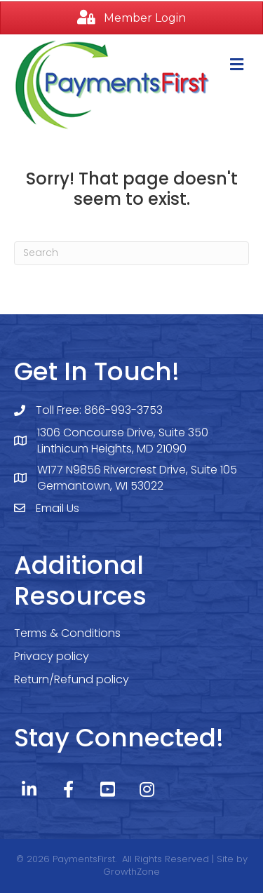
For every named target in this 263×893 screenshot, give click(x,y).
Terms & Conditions (67, 633)
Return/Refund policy (71, 679)
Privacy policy (51, 656)
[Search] (131, 253)
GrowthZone (131, 871)
